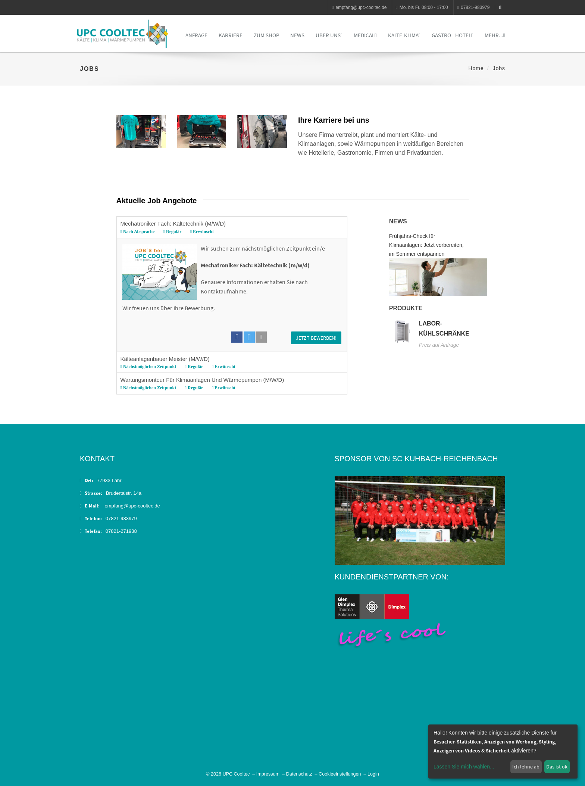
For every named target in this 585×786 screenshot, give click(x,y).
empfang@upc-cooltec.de (359, 7)
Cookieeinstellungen (340, 774)
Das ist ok (556, 766)
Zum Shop (266, 35)
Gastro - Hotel (452, 35)
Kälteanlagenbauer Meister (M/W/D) (230, 363)
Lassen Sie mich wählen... (464, 767)
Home (476, 68)
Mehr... (495, 35)
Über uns (329, 35)
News (297, 35)
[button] (237, 337)
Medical (365, 35)
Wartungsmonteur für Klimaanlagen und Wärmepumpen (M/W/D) (230, 384)
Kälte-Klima (404, 35)
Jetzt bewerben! (316, 337)
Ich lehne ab (525, 766)
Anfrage (196, 35)
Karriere (231, 35)
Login (373, 774)
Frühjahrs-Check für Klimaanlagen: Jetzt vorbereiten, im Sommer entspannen (426, 245)
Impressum (267, 774)
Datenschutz (299, 774)
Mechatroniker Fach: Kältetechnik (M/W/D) (230, 227)
